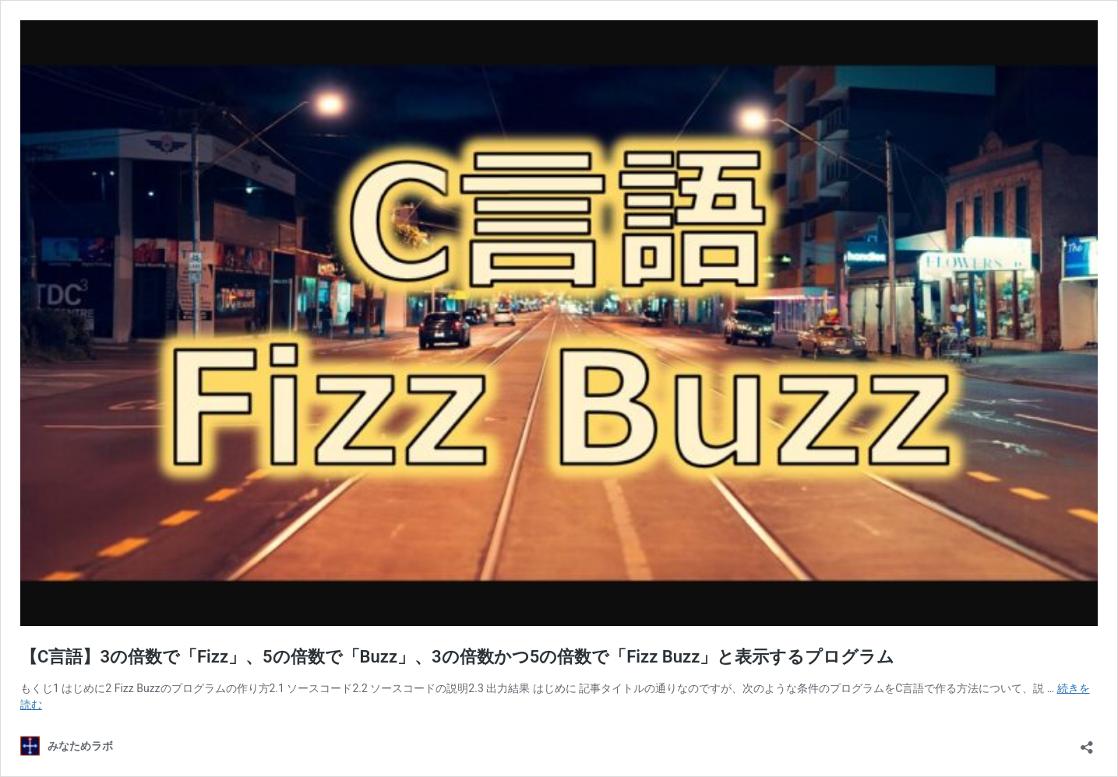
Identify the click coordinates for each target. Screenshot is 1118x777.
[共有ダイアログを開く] (1087, 742)
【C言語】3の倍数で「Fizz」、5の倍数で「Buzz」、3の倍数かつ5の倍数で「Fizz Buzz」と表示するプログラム (457, 656)
